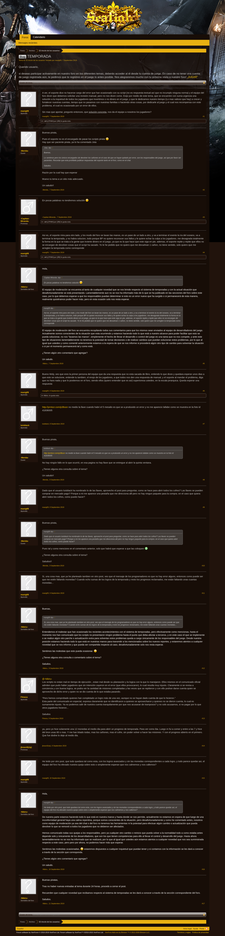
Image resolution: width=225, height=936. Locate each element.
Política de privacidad (200, 932)
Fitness (24, 697)
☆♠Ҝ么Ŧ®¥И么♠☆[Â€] (51, 121)
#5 (204, 363)
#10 (203, 566)
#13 (203, 718)
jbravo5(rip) (26, 747)
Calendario (39, 37)
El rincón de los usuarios (35, 60)
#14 (203, 746)
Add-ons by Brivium (127, 932)
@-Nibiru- (47, 679)
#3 (204, 217)
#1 (204, 116)
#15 (203, 778)
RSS (207, 929)
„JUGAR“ (192, 77)
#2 (204, 190)
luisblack (25, 425)
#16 (203, 869)
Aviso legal (187, 929)
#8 (204, 480)
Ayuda (195, 929)
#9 (204, 507)
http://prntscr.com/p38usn (55, 407)
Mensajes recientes (27, 43)
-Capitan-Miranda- (25, 219)
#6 (204, 391)
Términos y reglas (184, 932)
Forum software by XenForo (38, 932)
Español (20, 929)
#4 (204, 252)
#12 (203, 668)
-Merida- (25, 151)
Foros (25, 37)
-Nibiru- (24, 287)
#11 (203, 593)
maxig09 (58, 60)
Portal (202, 929)
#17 (203, 903)
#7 (204, 424)
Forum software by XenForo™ (82, 932)
